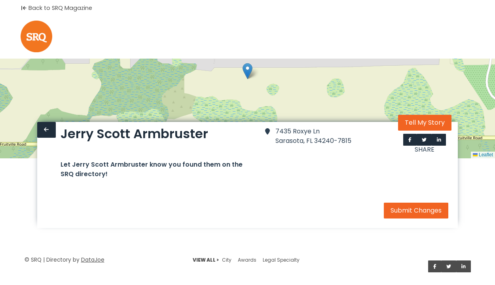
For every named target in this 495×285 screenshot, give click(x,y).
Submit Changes (416, 210)
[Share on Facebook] (410, 140)
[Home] (36, 36)
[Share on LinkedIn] (439, 140)
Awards (247, 259)
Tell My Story (425, 122)
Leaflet (483, 155)
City (226, 259)
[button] (247, 71)
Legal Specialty (281, 259)
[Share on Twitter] (424, 140)
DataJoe (92, 260)
